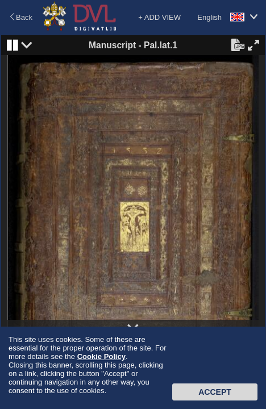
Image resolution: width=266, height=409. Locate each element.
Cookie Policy (101, 356)
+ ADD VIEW (159, 17)
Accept (214, 392)
